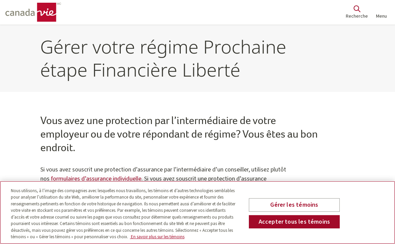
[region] (197, 212)
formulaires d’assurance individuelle (96, 179)
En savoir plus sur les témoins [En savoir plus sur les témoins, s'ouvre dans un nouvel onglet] (157, 237)
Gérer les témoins (294, 205)
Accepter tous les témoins (294, 221)
